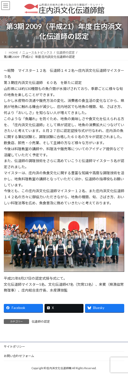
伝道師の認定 (41, 321)
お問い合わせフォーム (19, 356)
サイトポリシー (14, 346)
